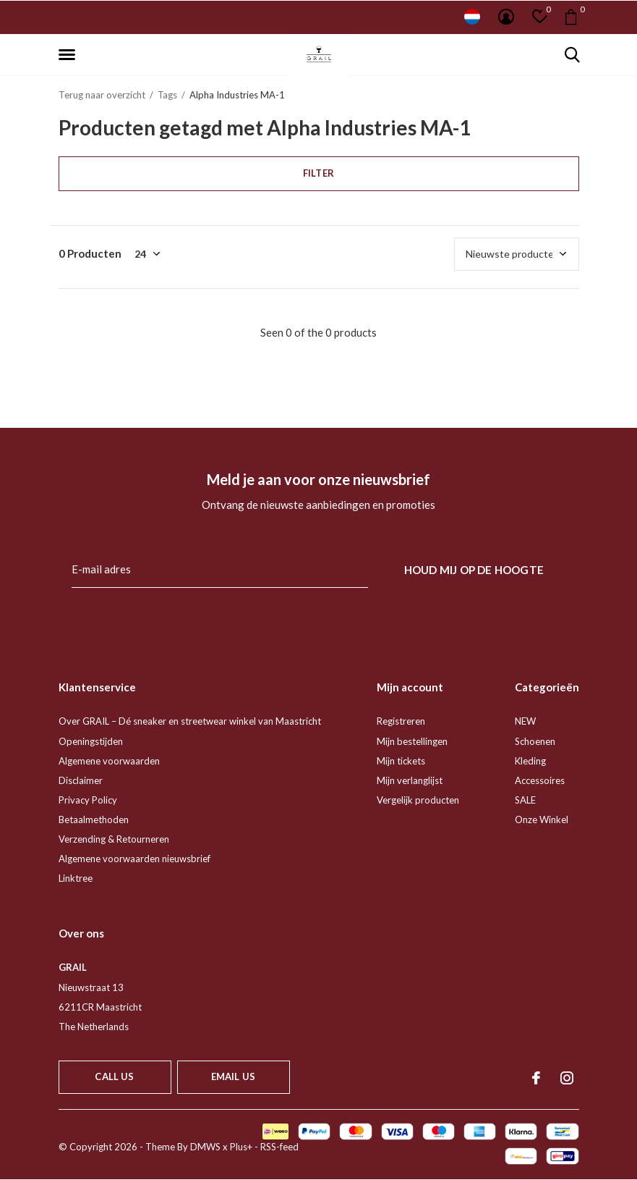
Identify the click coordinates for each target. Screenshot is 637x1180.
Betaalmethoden (94, 819)
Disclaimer (81, 780)
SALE (525, 800)
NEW (525, 721)
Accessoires (540, 780)
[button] (69, 55)
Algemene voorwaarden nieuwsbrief (134, 858)
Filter (318, 173)
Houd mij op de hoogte (474, 569)
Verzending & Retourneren (114, 839)
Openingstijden (91, 741)
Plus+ (241, 1146)
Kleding (530, 761)
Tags (167, 95)
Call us (114, 1076)
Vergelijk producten (418, 800)
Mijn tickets (401, 761)
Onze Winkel (541, 819)
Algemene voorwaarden (109, 761)
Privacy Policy (88, 800)
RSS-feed (279, 1146)
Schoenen (535, 741)
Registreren (401, 721)
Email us (233, 1076)
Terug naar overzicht (102, 95)
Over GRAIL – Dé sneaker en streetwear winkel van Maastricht (190, 721)
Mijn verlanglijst (410, 780)
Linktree (76, 878)
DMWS (205, 1146)
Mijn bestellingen (412, 741)
